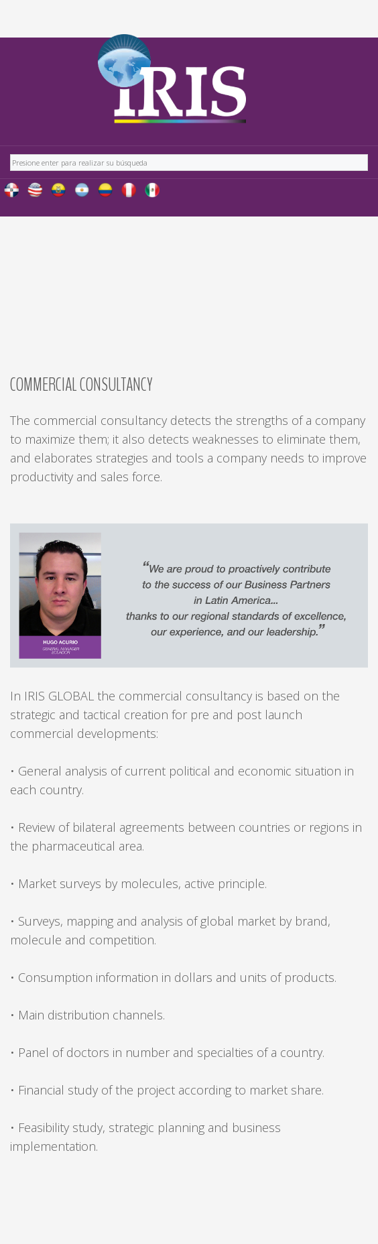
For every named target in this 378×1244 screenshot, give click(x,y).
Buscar (10, 152)
